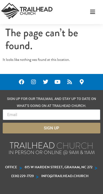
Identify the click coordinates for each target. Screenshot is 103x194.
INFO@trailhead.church (65, 176)
